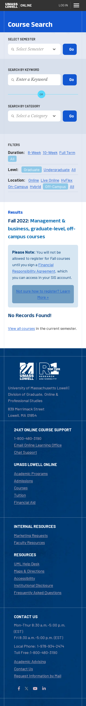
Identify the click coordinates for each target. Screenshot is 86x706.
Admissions (23, 480)
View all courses (21, 328)
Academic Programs (31, 473)
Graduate (32, 169)
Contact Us (23, 668)
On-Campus (18, 186)
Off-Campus (55, 186)
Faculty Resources (29, 542)
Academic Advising (30, 661)
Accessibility (24, 578)
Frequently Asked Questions (37, 592)
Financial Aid (25, 502)
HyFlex (67, 180)
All (12, 158)
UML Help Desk (26, 563)
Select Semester (21, 39)
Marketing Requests (31, 535)
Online (33, 180)
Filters (14, 145)
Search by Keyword (23, 70)
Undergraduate (57, 169)
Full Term (67, 152)
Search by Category (24, 106)
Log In (63, 5)
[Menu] (76, 5)
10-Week (50, 152)
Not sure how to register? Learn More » (43, 294)
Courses (21, 487)
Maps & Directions (29, 571)
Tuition (20, 495)
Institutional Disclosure (33, 585)
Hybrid (35, 186)
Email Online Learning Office (38, 444)
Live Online (50, 180)
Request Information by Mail (37, 675)
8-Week (34, 152)
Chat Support (25, 452)
